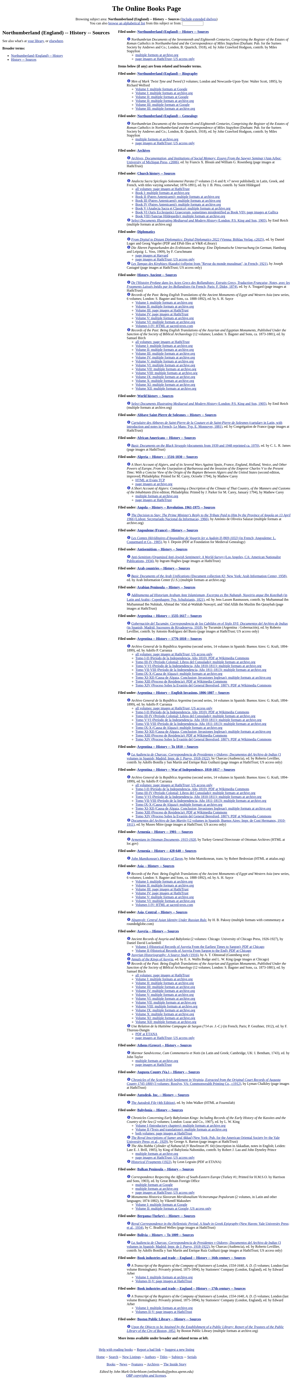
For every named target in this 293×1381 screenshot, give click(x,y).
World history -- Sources (155, 396)
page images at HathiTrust (153, 500)
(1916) (165, 955)
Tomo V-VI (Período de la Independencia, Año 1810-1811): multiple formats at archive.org (198, 666)
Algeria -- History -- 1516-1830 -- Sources (167, 457)
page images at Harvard (151, 255)
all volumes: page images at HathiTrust (162, 189)
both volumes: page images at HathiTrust (163, 1133)
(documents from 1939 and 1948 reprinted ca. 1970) (195, 445)
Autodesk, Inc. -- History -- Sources (163, 1095)
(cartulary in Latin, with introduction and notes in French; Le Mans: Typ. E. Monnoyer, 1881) (204, 424)
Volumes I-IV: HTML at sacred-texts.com (164, 326)
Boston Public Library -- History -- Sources (169, 1319)
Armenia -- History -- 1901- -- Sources (165, 832)
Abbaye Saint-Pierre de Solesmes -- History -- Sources (177, 415)
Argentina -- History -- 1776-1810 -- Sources (169, 638)
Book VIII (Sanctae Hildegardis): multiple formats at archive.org (180, 216)
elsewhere (56, 41)
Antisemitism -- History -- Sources (162, 549)
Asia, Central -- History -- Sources (162, 912)
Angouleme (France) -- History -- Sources (167, 530)
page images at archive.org (153, 484)
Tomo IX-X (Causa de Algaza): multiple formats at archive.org (178, 673)
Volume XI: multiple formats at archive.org (165, 384)
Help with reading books (116, 1349)
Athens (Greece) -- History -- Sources (164, 1045)
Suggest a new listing (179, 1349)
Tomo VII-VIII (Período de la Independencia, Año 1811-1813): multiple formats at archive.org (200, 670)
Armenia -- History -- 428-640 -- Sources (166, 851)
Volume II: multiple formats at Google (161, 97)
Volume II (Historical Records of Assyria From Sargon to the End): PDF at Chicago (193, 950)
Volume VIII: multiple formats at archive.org (166, 373)
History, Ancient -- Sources (157, 275)
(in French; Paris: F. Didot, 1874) (208, 284)
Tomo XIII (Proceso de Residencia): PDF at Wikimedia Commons (181, 681)
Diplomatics (146, 232)
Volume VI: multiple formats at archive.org (165, 322)
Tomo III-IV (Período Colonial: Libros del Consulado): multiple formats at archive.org (195, 662)
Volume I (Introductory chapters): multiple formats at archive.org (180, 1125)
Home (100, 1357)
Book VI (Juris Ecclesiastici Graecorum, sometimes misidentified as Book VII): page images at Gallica (206, 212)
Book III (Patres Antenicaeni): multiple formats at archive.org (178, 200)
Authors (150, 1357)
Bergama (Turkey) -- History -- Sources (166, 1216)
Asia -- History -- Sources (155, 866)
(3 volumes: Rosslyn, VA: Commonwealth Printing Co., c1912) (204, 1081)
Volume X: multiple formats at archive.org (164, 381)
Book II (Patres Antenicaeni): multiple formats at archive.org (177, 197)
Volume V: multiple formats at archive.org (164, 318)
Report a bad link (149, 1349)
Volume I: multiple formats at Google (161, 89)
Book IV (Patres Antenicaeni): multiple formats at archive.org (178, 204)
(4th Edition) (153, 1102)
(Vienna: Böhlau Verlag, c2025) (197, 239)
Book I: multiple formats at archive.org (162, 193)
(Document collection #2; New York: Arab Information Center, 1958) (209, 576)
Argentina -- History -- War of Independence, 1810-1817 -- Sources (186, 769)
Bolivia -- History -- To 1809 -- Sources (165, 1235)
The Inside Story (174, 1364)
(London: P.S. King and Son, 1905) (198, 220)
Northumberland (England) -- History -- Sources (173, 31)
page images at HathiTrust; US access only (165, 59)
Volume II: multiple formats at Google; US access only (173, 1208)
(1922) (151, 1162)
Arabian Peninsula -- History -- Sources (166, 587)
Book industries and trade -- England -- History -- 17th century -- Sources (191, 1288)
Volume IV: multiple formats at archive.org (165, 357)
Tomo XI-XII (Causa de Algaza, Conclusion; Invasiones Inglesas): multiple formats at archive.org (203, 677)
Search (113, 1357)
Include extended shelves (199, 19)
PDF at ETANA (146, 1034)
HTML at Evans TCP (150, 480)
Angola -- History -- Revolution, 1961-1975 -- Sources (176, 507)
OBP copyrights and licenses (146, 1375)
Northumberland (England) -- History (37, 55)
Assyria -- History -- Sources (158, 931)
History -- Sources (23, 59)
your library (36, 41)
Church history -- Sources (156, 173)
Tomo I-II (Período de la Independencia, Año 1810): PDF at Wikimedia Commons (192, 658)
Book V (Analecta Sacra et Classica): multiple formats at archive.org (183, 208)
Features (137, 1364)
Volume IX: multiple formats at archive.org (165, 377)
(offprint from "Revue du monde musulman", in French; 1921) (199, 263)
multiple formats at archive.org (156, 496)
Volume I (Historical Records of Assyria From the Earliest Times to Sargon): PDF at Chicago (199, 947)
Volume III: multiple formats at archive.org (165, 108)
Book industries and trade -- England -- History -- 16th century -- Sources (191, 1258)
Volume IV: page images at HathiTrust (161, 314)
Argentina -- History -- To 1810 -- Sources (167, 747)
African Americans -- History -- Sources (166, 438)
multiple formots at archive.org (156, 55)
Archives (143, 150)
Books (111, 1364)
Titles (163, 1357)
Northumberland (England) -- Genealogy (167, 116)
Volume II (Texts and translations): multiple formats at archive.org (181, 1129)
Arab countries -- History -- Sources (163, 568)
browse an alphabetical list (126, 23)
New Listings (131, 1357)
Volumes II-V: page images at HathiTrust (163, 1281)
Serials (192, 1357)
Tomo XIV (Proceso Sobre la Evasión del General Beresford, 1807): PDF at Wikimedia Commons (203, 685)
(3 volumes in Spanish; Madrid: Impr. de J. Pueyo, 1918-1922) (204, 756)
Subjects (177, 1357)
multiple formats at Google (154, 1185)
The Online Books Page (146, 8)
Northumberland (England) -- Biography (167, 73)
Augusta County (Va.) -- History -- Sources (168, 1072)
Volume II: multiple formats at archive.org (164, 101)
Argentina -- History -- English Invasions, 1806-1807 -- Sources (183, 692)
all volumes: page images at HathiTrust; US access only (174, 654)
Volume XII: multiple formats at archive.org (165, 388)
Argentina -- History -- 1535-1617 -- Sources (169, 616)
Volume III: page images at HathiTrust (162, 310)
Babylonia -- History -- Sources (160, 1110)
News (123, 1364)
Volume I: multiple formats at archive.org (164, 93)
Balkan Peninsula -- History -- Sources (165, 1169)
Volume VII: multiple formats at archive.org (165, 369)
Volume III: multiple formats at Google (162, 104)
